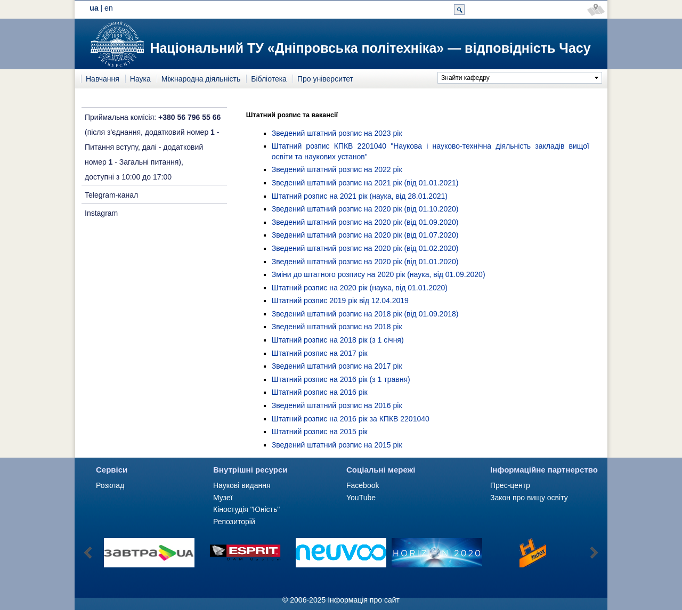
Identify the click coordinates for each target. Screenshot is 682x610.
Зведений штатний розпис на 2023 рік (337, 133)
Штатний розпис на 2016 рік (320, 392)
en (108, 8)
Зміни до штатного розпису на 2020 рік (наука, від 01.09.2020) (378, 274)
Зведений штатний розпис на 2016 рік (337, 405)
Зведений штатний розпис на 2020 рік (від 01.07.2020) (365, 235)
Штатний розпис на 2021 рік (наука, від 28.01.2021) (360, 196)
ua (94, 8)
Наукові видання (242, 485)
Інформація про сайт (364, 600)
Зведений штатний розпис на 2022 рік (337, 169)
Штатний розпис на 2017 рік (320, 353)
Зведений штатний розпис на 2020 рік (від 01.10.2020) (365, 209)
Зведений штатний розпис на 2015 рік (337, 445)
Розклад (110, 485)
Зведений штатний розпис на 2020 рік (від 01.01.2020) (365, 261)
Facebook (362, 485)
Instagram (101, 213)
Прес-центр (510, 485)
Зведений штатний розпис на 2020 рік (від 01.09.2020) (365, 222)
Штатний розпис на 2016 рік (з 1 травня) (341, 379)
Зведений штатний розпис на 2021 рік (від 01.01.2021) (365, 182)
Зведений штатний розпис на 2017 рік (337, 366)
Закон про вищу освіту (529, 497)
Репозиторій (234, 521)
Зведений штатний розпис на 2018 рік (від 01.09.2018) (365, 314)
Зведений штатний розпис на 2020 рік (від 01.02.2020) (365, 248)
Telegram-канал (111, 195)
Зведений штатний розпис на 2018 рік (337, 326)
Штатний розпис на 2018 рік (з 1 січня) (338, 340)
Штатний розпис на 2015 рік (320, 431)
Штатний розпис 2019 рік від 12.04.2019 (340, 300)
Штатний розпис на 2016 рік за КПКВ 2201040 (350, 418)
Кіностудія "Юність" (246, 509)
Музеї (223, 497)
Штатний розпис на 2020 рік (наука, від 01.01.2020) (360, 287)
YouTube (361, 497)
